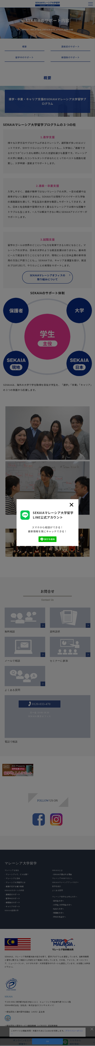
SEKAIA (9, 996)
